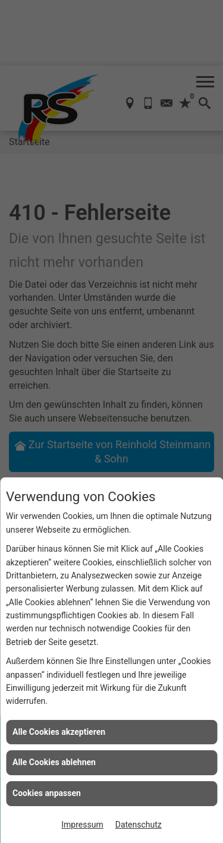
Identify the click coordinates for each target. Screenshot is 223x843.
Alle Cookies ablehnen (54, 762)
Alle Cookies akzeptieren (58, 732)
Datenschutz (138, 824)
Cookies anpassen (46, 793)
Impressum (82, 824)
